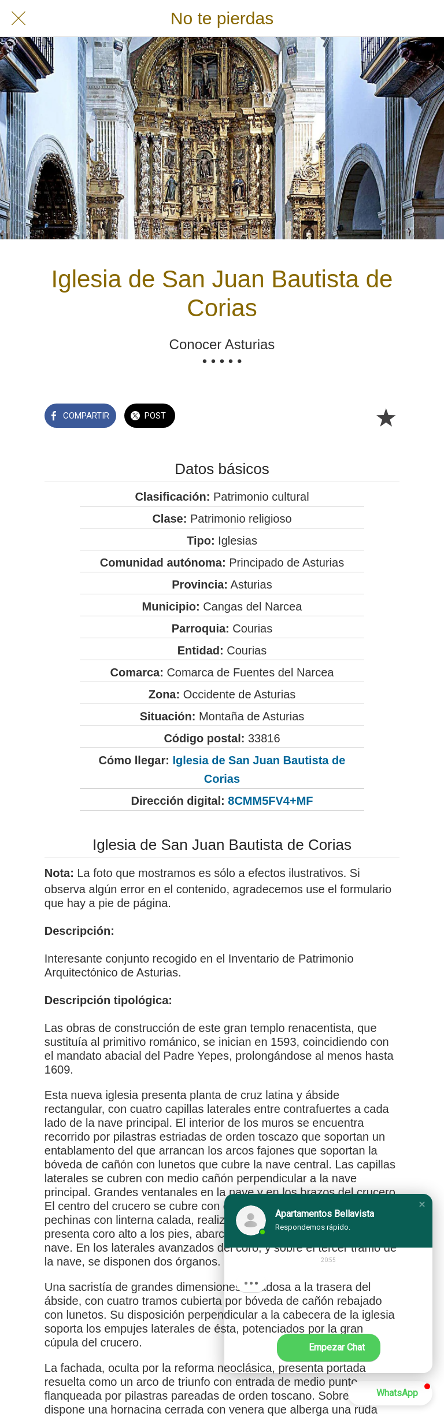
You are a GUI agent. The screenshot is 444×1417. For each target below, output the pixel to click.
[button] (422, 1204)
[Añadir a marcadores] (385, 417)
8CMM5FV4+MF (270, 800)
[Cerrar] (18, 18)
